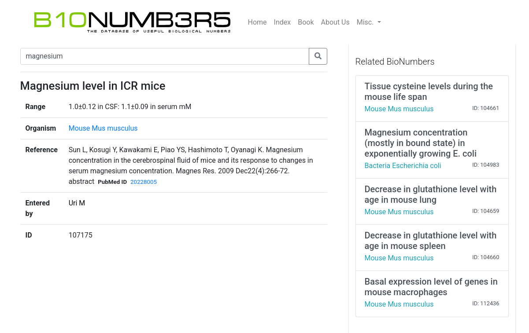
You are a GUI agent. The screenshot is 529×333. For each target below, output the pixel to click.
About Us (335, 22)
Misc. (366, 22)
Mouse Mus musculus (103, 128)
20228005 (143, 182)
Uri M (77, 203)
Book (306, 22)
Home (257, 22)
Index (282, 22)
